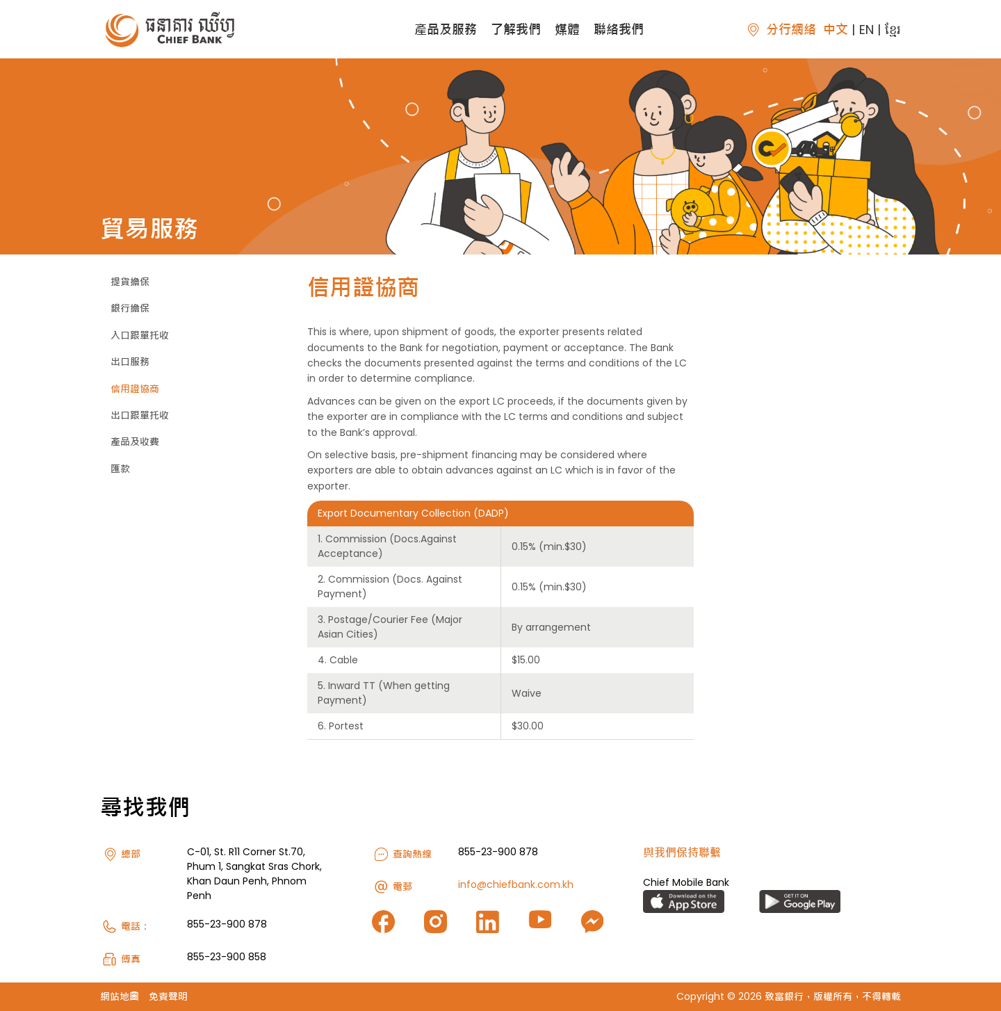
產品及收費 (135, 441)
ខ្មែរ (893, 29)
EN (866, 29)
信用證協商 (135, 389)
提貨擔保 (130, 282)
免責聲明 (168, 996)
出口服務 (130, 362)
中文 (835, 29)
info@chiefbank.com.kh (515, 884)
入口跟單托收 (140, 335)
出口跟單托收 (140, 415)
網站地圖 (119, 996)
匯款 (120, 469)
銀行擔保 (130, 308)
